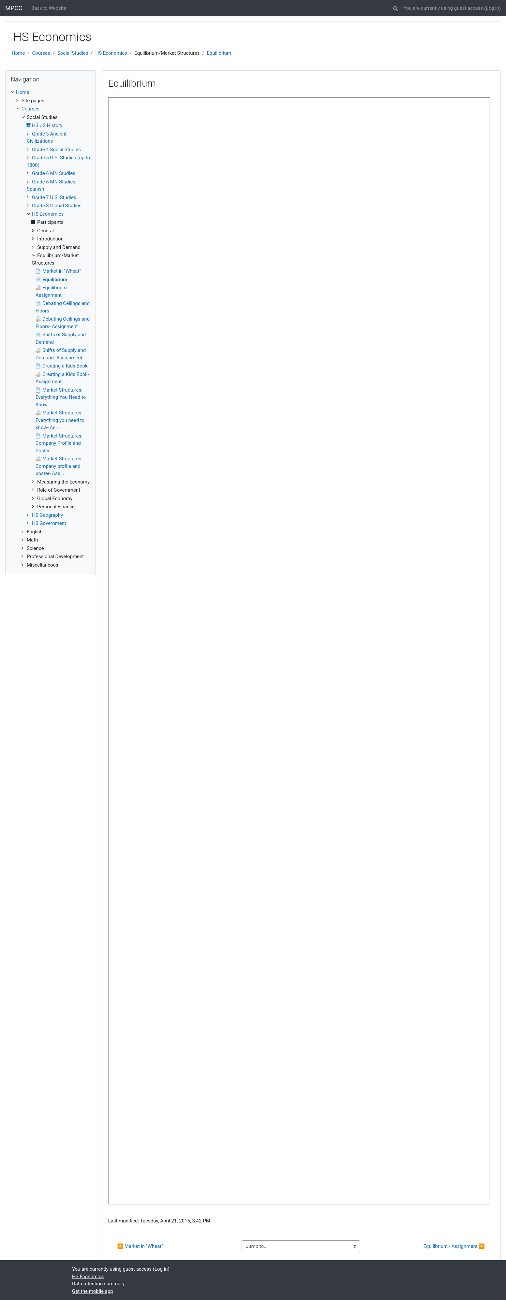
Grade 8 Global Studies (57, 206)
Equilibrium (219, 53)
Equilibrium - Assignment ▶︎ (454, 1246)
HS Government (49, 523)
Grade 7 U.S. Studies (54, 197)
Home (18, 53)
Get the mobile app (92, 1291)
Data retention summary (98, 1284)
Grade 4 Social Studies (56, 149)
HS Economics (111, 53)
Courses (41, 53)
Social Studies (72, 53)
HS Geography (47, 515)
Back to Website (48, 8)
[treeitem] (50, 92)
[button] (395, 7)
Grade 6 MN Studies (53, 173)
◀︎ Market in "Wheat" (140, 1246)
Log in (492, 8)
